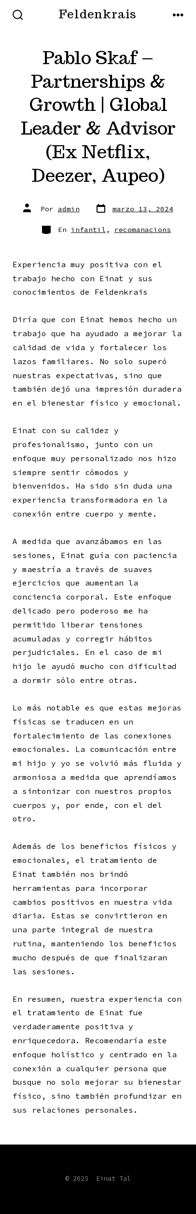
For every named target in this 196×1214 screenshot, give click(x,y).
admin (69, 209)
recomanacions (142, 229)
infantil (88, 229)
